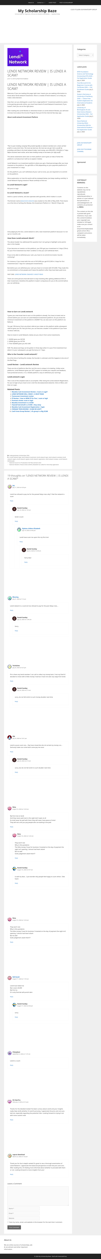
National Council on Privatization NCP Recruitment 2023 (25, 463)
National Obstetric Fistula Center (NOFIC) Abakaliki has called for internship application (34, 464)
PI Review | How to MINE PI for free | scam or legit (30, 398)
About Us (31, 2)
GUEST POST (52, 2)
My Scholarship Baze (37, 10)
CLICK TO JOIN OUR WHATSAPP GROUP (84, 10)
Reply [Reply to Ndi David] (11, 996)
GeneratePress (62, 1256)
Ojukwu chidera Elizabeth (31, 528)
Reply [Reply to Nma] (11, 827)
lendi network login (42, 457)
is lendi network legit (15, 457)
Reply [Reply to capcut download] (11, 1174)
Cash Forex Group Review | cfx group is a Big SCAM (30, 411)
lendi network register (23, 459)
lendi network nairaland (55, 457)
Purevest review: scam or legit (22, 400)
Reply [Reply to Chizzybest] (11, 1065)
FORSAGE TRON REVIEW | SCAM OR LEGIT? (27, 409)
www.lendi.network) (27, 201)
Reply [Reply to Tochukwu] (11, 681)
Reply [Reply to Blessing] (11, 610)
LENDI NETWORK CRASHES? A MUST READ (29, 274)
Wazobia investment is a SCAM (23, 403)
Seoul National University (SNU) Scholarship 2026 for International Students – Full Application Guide (85, 125)
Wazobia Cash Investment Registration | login (28, 407)
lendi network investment (29, 457)
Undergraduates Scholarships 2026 (19, 455)
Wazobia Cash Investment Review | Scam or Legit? (30, 392)
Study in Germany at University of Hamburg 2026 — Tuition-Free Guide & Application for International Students (85, 98)
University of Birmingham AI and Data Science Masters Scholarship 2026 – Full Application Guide (84, 112)
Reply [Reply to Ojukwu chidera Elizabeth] (21, 541)
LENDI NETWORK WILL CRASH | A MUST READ (28, 394)
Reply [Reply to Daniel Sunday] (16, 521)
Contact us (42, 2)
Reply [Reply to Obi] (11, 751)
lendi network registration (37, 459)
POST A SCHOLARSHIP (66, 2)
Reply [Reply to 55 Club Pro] (11, 1120)
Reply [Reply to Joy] (11, 501)
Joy (13, 485)
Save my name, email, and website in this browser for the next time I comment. (35, 1222)
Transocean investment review (23, 396)
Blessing (15, 597)
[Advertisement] (84, 26)
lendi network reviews (52, 459)
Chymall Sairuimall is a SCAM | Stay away (26, 405)
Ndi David (15, 977)
